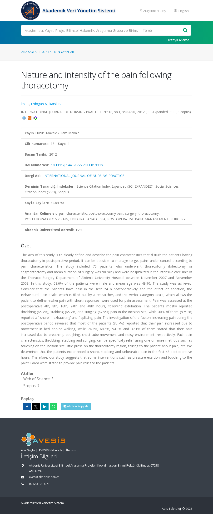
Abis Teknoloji (172, 509)
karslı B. (55, 104)
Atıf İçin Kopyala (76, 406)
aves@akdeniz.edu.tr (44, 477)
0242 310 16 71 (39, 484)
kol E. (25, 104)
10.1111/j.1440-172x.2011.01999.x (77, 165)
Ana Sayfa (29, 52)
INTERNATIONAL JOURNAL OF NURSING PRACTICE (84, 175)
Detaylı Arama (177, 39)
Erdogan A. (39, 104)
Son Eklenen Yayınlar (57, 52)
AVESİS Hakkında (50, 450)
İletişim (71, 450)
